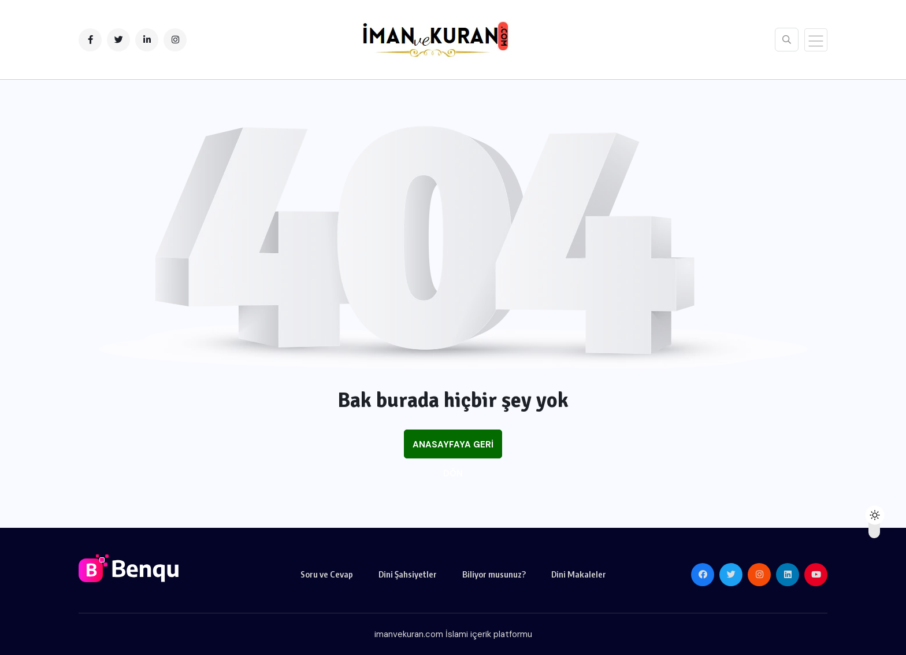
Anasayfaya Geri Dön (453, 448)
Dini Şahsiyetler (407, 574)
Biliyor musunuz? (494, 574)
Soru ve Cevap (326, 574)
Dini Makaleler (578, 574)
